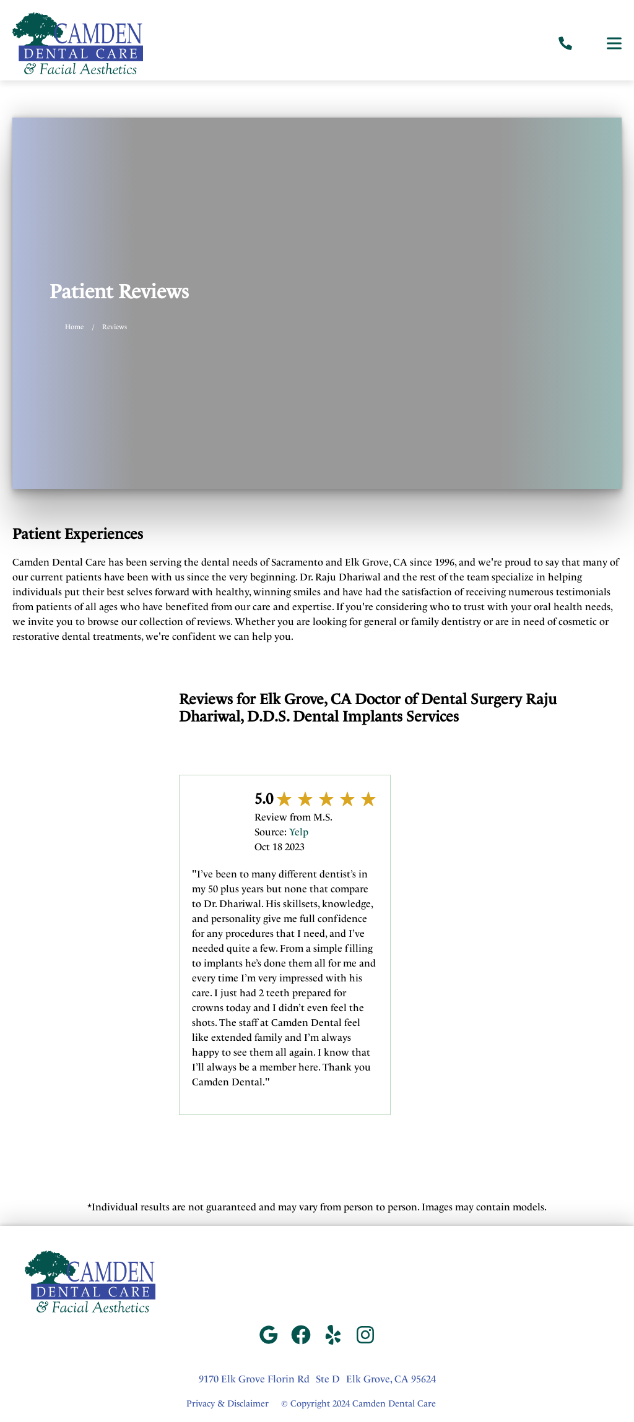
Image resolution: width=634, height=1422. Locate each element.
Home (74, 327)
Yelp (298, 832)
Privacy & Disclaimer (227, 1404)
